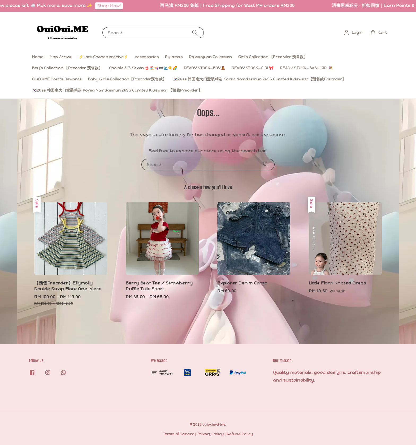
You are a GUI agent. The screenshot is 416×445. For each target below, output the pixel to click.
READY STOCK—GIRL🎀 (253, 68)
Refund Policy (240, 434)
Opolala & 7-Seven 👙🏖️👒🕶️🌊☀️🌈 (143, 68)
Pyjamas (174, 56)
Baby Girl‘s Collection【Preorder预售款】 (127, 79)
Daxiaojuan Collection (210, 56)
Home (37, 56)
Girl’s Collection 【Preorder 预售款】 (272, 56)
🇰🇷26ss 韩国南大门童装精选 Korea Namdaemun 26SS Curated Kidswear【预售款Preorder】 (259, 79)
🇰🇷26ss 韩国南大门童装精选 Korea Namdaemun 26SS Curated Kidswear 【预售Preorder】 (117, 90)
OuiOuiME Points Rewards (57, 79)
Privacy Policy (210, 434)
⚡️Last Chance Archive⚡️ (103, 56)
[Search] (195, 32)
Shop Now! (112, 5)
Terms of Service (178, 434)
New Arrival (61, 56)
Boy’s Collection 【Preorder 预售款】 (67, 68)
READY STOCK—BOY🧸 (205, 68)
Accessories (147, 56)
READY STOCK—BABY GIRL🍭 (306, 68)
